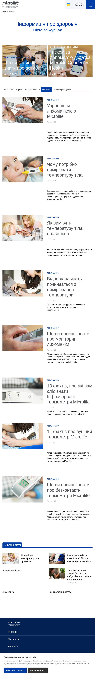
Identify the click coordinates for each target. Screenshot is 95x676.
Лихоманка (46, 90)
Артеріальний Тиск (32, 90)
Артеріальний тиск (12, 570)
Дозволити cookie (15, 670)
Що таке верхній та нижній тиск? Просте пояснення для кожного (79, 558)
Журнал (11, 11)
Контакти (12, 632)
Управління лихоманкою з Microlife (61, 111)
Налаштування (37, 670)
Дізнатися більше (82, 664)
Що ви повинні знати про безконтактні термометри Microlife (68, 490)
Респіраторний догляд (62, 90)
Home (4, 11)
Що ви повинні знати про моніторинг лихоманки (68, 339)
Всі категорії (8, 90)
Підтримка (13, 639)
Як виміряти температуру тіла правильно (65, 228)
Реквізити (13, 646)
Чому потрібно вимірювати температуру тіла (65, 169)
